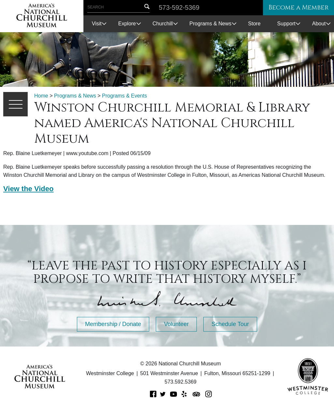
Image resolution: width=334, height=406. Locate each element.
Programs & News (210, 23)
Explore (127, 23)
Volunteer (176, 324)
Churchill (162, 23)
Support (286, 23)
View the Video (28, 189)
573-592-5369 (179, 7)
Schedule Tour (230, 324)
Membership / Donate (113, 324)
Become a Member (296, 7)
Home (41, 95)
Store (254, 23)
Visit (97, 23)
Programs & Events (124, 95)
